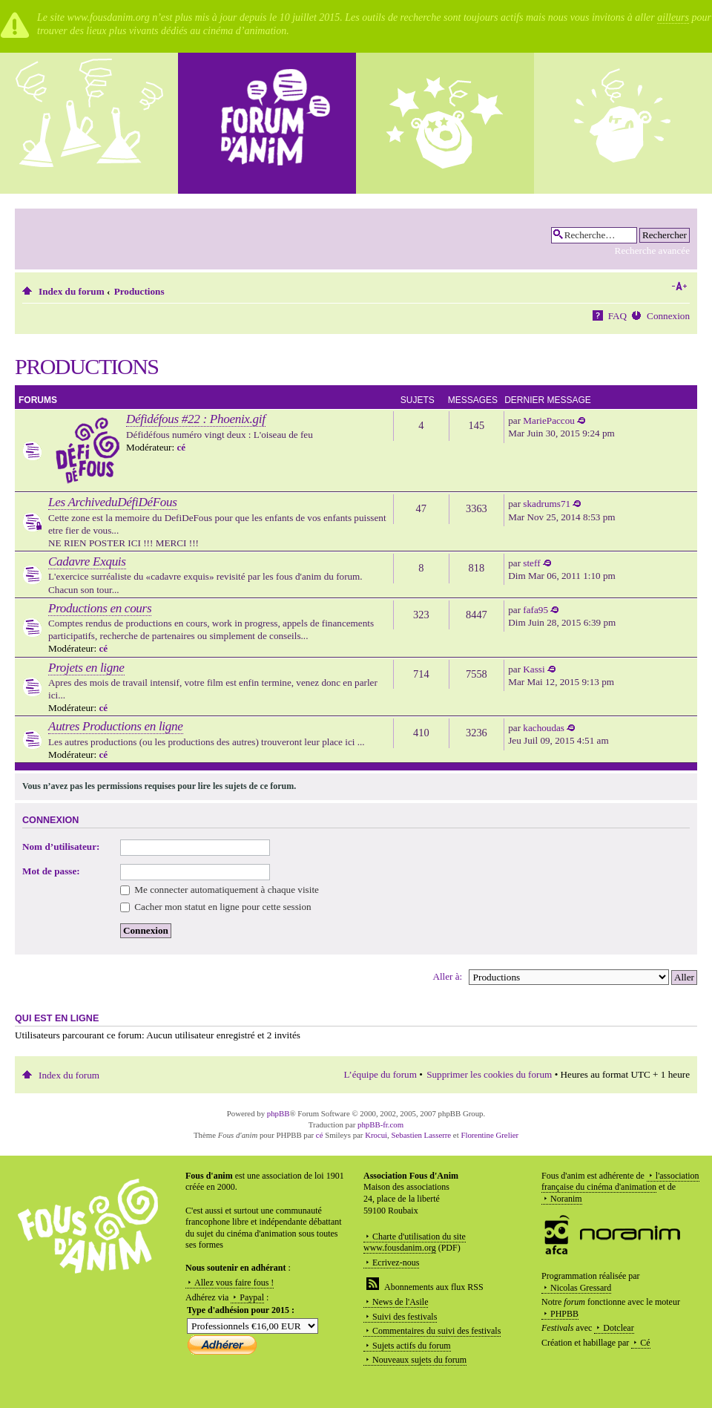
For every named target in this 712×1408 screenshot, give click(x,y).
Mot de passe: (51, 871)
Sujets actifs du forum (411, 1345)
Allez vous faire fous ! (234, 1282)
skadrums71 (546, 503)
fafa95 (535, 609)
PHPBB (564, 1314)
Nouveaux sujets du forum (419, 1360)
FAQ (617, 315)
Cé (645, 1342)
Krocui (376, 1134)
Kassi (533, 669)
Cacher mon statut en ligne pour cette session (216, 906)
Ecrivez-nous (395, 1262)
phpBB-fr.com (380, 1124)
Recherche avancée (652, 250)
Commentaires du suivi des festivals (436, 1331)
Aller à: (447, 976)
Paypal (252, 1297)
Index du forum (72, 291)
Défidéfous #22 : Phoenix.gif (196, 419)
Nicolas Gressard (580, 1288)
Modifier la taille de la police (679, 286)
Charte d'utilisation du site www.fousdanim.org (414, 1242)
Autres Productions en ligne (115, 726)
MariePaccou (549, 420)
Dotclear (618, 1328)
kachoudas (543, 727)
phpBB (278, 1113)
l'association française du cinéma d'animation (620, 1181)
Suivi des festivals (404, 1317)
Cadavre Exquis (87, 561)
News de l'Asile (400, 1302)
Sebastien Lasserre (422, 1134)
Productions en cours (99, 608)
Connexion (668, 315)
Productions (139, 291)
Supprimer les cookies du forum (489, 1074)
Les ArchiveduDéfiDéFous (112, 502)
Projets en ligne (86, 668)
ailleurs (673, 17)
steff (531, 563)
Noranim (566, 1198)
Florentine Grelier (489, 1134)
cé (181, 447)
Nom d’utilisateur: (60, 846)
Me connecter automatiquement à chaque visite (219, 889)
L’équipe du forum (380, 1074)
